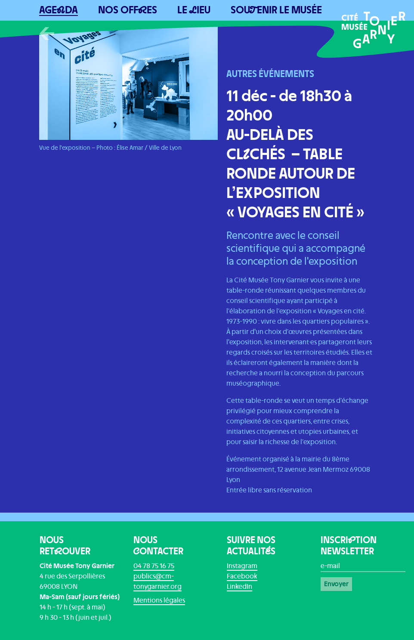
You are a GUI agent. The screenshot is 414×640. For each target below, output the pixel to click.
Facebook (242, 576)
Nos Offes (127, 10)
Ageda (58, 10)
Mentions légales (159, 600)
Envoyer (336, 584)
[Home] (373, 30)
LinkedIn (239, 586)
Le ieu (193, 10)
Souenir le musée (276, 10)
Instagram (242, 566)
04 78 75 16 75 (153, 566)
